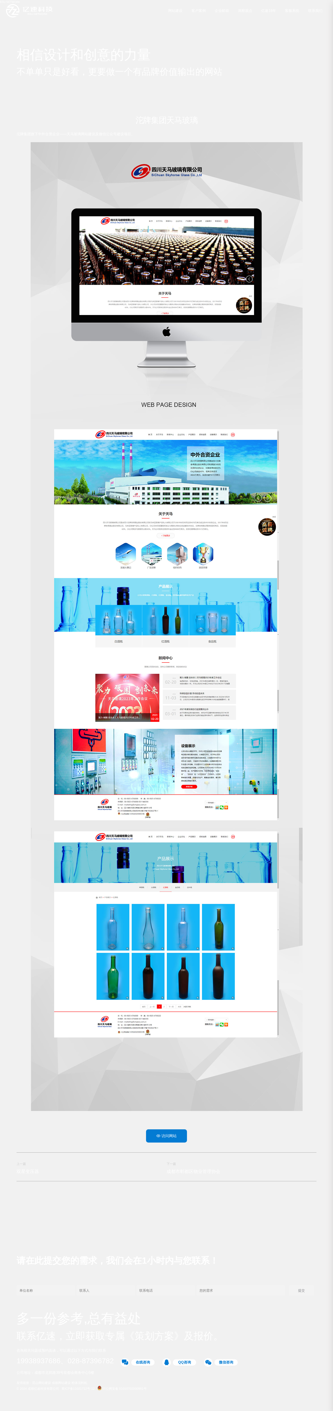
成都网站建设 (62, 1384)
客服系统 (291, 11)
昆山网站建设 (42, 1384)
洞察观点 (244, 11)
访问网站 (166, 1136)
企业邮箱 (221, 11)
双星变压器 (28, 1171)
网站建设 (175, 11)
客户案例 (198, 11)
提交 (301, 1291)
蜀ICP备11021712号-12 (78, 1390)
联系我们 (315, 11)
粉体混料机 (79, 1384)
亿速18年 (268, 11)
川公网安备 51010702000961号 (122, 1390)
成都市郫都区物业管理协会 (193, 1171)
